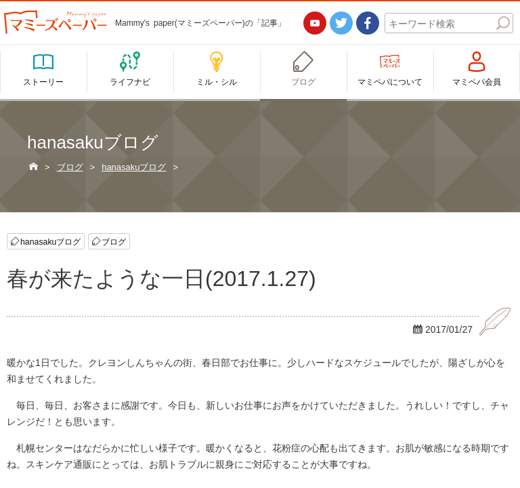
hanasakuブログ (50, 241)
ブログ (114, 241)
